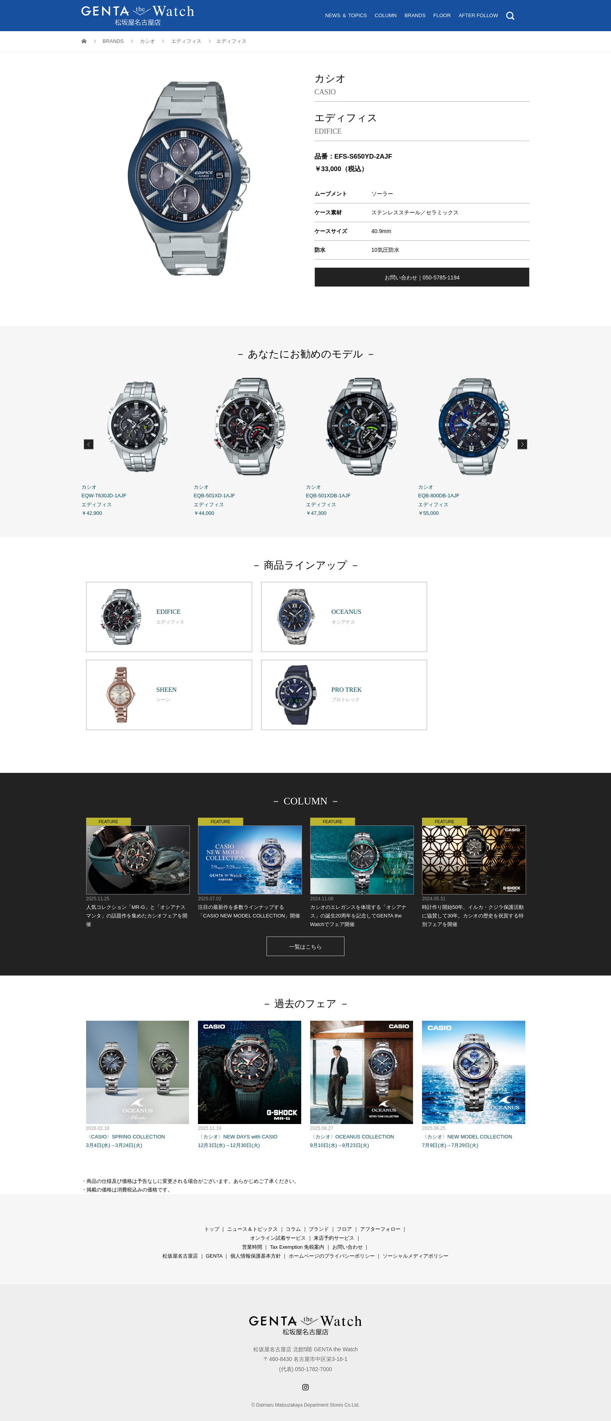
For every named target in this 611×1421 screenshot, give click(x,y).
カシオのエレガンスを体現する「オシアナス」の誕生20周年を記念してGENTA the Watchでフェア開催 (361, 855)
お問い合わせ (347, 1230)
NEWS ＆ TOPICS (346, 15)
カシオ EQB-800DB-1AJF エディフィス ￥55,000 (474, 443)
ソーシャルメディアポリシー (416, 1239)
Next (522, 444)
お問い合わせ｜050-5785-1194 (422, 277)
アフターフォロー (380, 1212)
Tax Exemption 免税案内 (297, 1230)
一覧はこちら (305, 929)
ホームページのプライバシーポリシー (332, 1239)
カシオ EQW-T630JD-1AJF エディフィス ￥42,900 (137, 443)
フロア (344, 1212)
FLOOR (442, 15)
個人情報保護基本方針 (255, 1239)
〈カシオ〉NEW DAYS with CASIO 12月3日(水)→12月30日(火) (249, 1067)
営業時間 (252, 1230)
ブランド (319, 1212)
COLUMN (386, 15)
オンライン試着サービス (278, 1221)
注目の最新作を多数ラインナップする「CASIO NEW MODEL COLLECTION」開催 (249, 851)
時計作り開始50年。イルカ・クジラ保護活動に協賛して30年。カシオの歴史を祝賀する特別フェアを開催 (473, 855)
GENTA (214, 1239)
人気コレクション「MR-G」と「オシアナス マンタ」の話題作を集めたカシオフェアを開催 (137, 855)
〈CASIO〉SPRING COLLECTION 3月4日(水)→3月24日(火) (137, 1067)
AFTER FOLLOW (478, 15)
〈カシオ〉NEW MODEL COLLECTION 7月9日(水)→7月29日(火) (473, 1067)
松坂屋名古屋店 (180, 1239)
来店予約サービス (334, 1221)
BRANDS (415, 15)
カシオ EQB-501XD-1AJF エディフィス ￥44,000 (250, 443)
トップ (211, 1212)
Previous (89, 444)
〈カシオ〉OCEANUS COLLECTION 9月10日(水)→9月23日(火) (361, 1067)
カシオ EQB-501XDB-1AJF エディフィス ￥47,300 (362, 443)
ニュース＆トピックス (252, 1212)
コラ (291, 1212)
